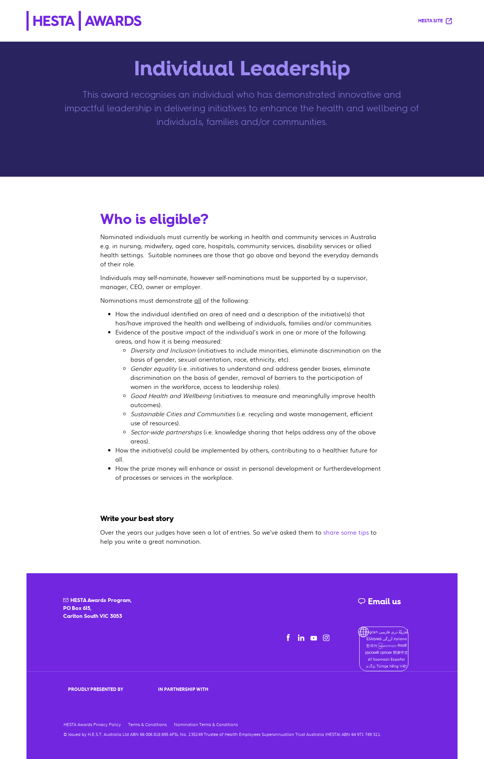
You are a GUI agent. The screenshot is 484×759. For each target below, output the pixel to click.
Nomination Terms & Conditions (206, 724)
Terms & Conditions (147, 724)
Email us (379, 601)
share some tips (346, 532)
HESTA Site (435, 21)
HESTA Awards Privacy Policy (92, 724)
